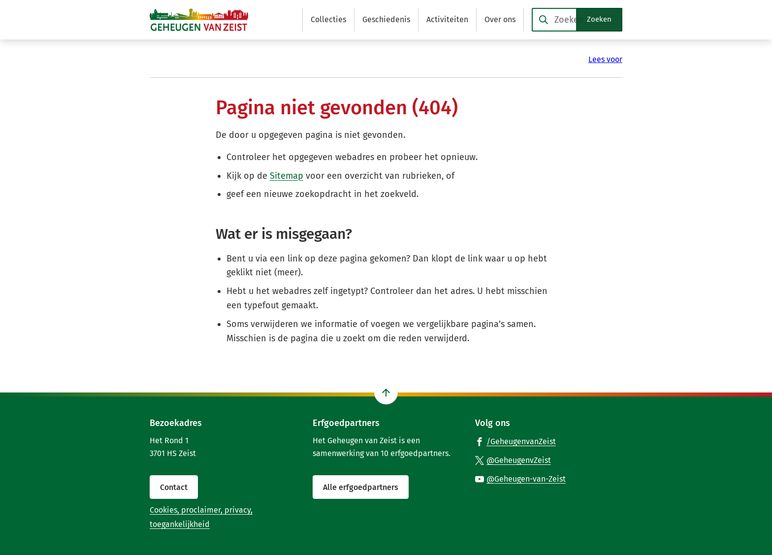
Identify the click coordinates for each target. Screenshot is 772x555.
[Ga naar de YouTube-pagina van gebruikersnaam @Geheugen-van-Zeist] (520, 478)
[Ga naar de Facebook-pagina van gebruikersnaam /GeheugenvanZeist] (515, 441)
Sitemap (286, 175)
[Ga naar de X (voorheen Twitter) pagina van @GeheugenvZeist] (513, 460)
